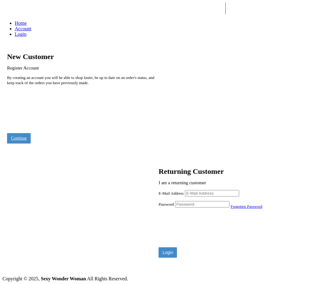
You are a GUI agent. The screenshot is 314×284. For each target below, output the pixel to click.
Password (166, 204)
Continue (19, 138)
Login (20, 34)
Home (21, 23)
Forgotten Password (246, 206)
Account (23, 28)
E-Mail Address (171, 193)
